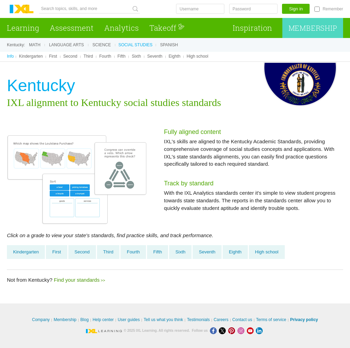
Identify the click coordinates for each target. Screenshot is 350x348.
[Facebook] (214, 330)
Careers (221, 319)
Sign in (296, 8)
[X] (223, 330)
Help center (103, 319)
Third (88, 56)
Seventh (154, 56)
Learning (23, 28)
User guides (129, 319)
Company (41, 319)
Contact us (242, 319)
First (53, 56)
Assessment (72, 28)
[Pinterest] (232, 330)
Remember (333, 9)
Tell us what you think (163, 319)
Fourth (105, 56)
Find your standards (77, 280)
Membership (313, 27)
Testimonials (198, 319)
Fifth (121, 56)
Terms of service (271, 319)
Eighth (175, 56)
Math (34, 44)
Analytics (121, 28)
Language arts (66, 44)
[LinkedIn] (260, 330)
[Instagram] (242, 330)
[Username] (200, 9)
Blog (84, 319)
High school (197, 56)
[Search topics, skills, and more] (89, 8)
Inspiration (252, 28)
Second (70, 56)
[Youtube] (251, 330)
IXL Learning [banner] (21, 9)
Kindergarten (31, 56)
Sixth (136, 56)
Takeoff (167, 28)
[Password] (253, 9)
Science (102, 44)
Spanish (169, 44)
